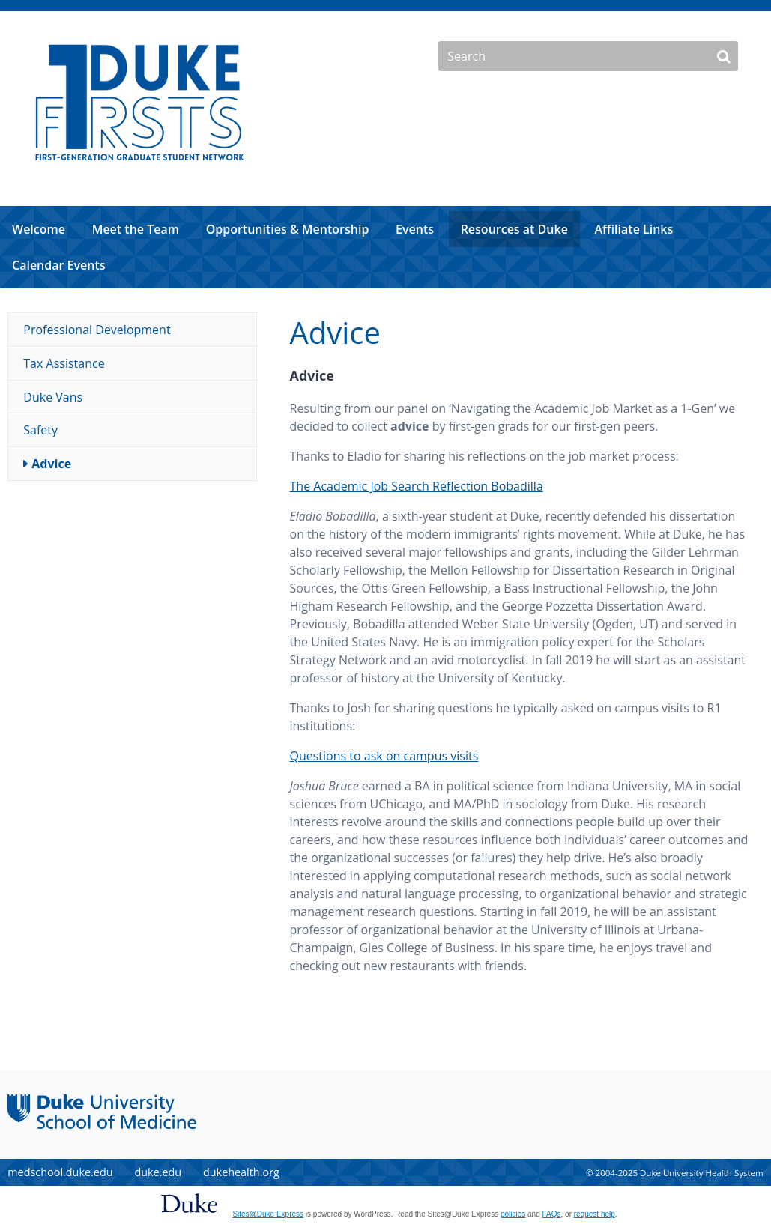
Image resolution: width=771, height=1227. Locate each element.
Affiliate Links (634, 229)
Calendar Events (59, 265)
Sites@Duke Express (267, 1214)
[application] (385, 247)
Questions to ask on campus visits (384, 756)
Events (415, 229)
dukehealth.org (241, 1172)
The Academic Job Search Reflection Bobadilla (416, 486)
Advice (51, 463)
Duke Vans (52, 397)
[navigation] (385, 247)
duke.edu (157, 1172)
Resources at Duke (514, 229)
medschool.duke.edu (59, 1172)
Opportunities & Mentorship (287, 229)
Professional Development (96, 329)
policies (513, 1214)
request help (594, 1214)
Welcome (38, 229)
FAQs (551, 1214)
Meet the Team (135, 229)
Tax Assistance (63, 363)
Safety (40, 430)
